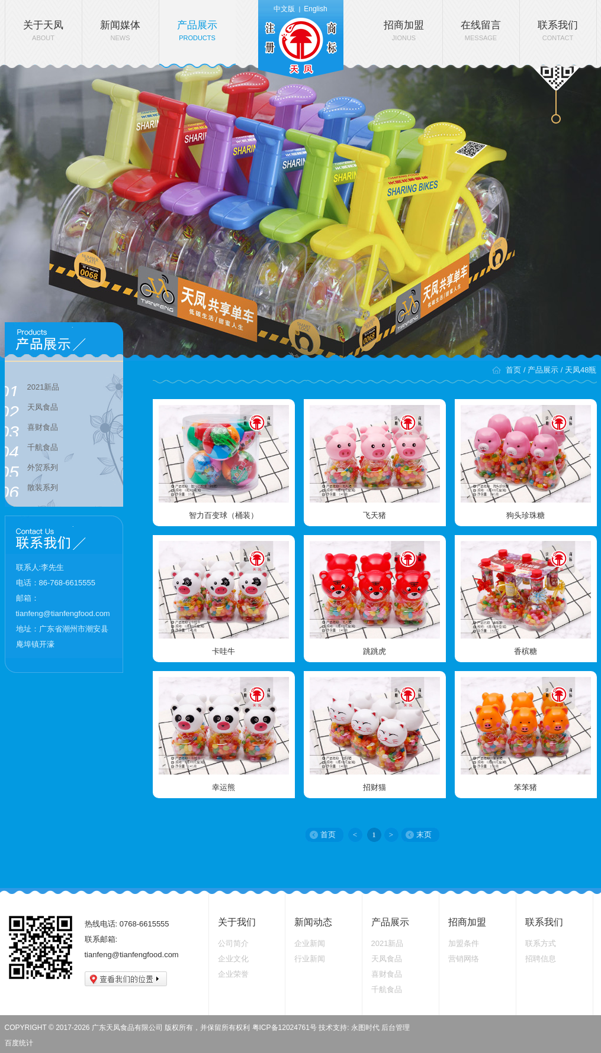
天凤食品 (31, 409)
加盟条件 (463, 943)
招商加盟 (404, 30)
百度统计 (19, 1043)
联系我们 (558, 30)
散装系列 (31, 489)
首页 (513, 369)
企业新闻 (309, 943)
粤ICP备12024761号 (284, 1027)
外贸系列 (31, 469)
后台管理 (395, 1027)
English (315, 9)
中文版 (284, 9)
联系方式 (540, 943)
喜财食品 (31, 429)
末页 (424, 834)
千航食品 (31, 449)
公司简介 (233, 943)
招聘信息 (540, 958)
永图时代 (365, 1027)
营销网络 (463, 958)
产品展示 (197, 30)
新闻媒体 (120, 30)
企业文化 (233, 958)
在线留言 (481, 30)
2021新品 (32, 389)
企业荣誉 (233, 974)
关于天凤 (43, 30)
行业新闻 (309, 958)
